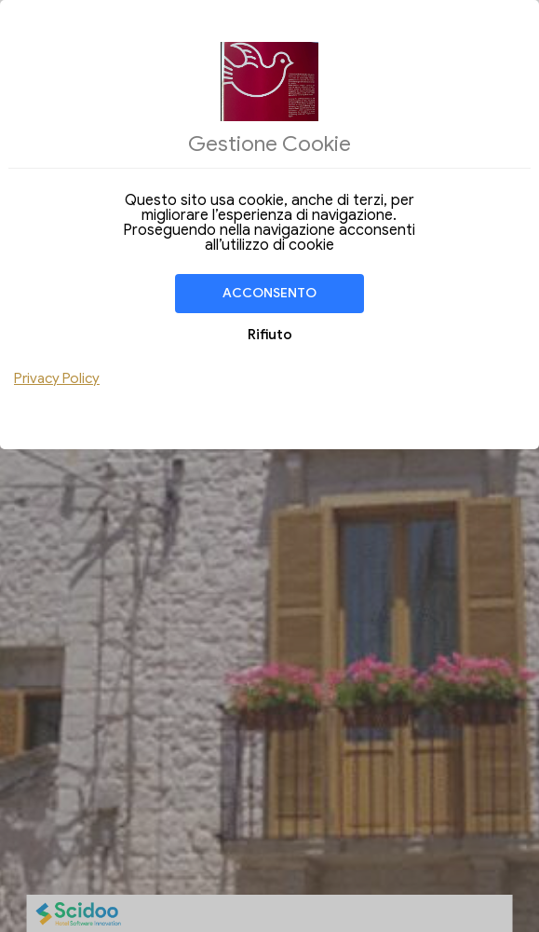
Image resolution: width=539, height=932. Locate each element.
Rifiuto (270, 334)
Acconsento (269, 293)
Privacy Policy (57, 378)
